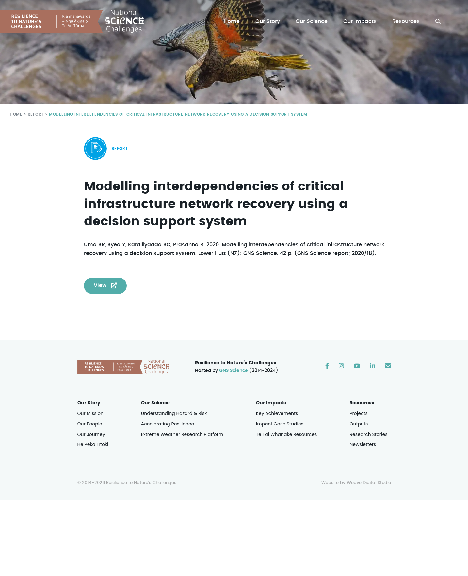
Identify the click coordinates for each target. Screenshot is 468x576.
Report (34, 114)
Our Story (269, 21)
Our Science (312, 21)
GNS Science (233, 371)
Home (233, 21)
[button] (438, 21)
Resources (406, 21)
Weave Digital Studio (369, 483)
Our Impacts (360, 21)
